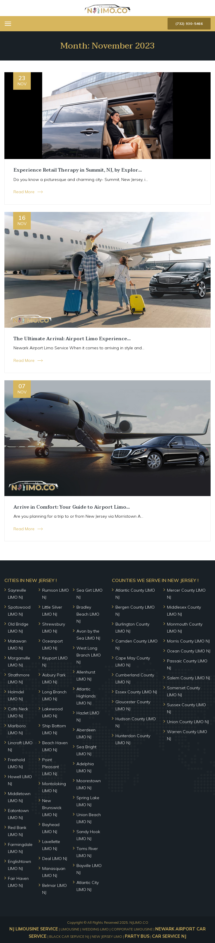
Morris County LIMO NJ (188, 641)
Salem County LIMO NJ (188, 678)
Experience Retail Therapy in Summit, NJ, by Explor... (77, 170)
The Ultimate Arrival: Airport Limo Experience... (72, 339)
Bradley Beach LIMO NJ (87, 614)
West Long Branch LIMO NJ (88, 655)
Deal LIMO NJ (54, 858)
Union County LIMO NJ (188, 721)
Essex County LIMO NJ (136, 692)
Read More (24, 191)
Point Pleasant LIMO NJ (50, 766)
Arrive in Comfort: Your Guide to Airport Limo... (71, 507)
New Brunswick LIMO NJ (52, 807)
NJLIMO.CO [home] (138, 922)
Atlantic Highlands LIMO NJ (86, 696)
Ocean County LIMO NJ (188, 651)
